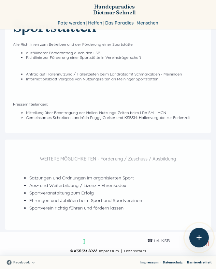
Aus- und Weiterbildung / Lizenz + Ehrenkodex (77, 185)
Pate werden (71, 23)
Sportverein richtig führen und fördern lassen (76, 208)
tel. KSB (162, 241)
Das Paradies (119, 23)
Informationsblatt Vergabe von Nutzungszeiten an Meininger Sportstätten (92, 78)
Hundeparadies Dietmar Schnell (114, 9)
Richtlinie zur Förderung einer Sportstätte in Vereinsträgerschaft (83, 57)
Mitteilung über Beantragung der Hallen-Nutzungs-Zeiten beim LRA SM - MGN (96, 112)
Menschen (147, 23)
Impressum (149, 262)
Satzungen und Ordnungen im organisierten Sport (81, 178)
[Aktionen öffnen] (199, 237)
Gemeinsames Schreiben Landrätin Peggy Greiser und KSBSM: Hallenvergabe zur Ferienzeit (108, 117)
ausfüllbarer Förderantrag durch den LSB (63, 52)
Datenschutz (173, 262)
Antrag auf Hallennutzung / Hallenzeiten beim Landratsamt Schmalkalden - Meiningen (104, 74)
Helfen (95, 23)
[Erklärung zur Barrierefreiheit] (199, 262)
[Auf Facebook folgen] (21, 262)
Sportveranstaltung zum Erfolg (61, 193)
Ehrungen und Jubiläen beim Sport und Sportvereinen (85, 200)
